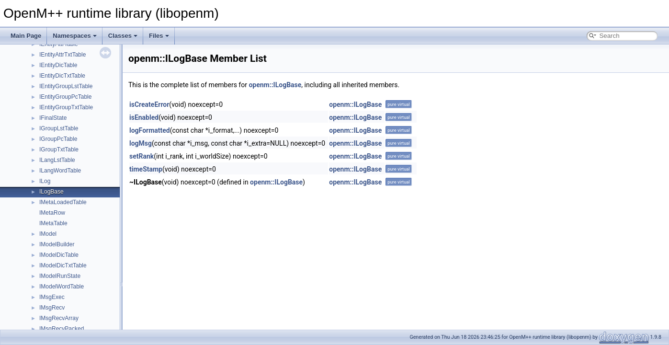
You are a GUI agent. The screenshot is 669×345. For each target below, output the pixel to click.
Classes (122, 35)
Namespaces (75, 35)
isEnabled (144, 117)
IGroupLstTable (58, 128)
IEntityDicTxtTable (62, 75)
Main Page (26, 35)
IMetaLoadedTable (63, 202)
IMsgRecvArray (59, 318)
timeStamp (145, 169)
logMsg (140, 143)
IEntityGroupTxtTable (66, 107)
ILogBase (51, 191)
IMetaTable (53, 223)
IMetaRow (52, 212)
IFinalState (53, 118)
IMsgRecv (52, 307)
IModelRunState (59, 276)
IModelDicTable (59, 255)
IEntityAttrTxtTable (62, 54)
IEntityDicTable (58, 65)
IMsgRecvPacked (61, 328)
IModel (48, 233)
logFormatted (149, 130)
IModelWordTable (61, 286)
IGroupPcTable (58, 139)
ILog (44, 181)
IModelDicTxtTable (63, 265)
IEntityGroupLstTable (65, 86)
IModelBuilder (56, 244)
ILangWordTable (60, 170)
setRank (141, 156)
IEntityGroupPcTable (65, 96)
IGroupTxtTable (59, 149)
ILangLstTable (57, 160)
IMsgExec (52, 297)
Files (159, 35)
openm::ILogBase (275, 85)
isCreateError (149, 104)
